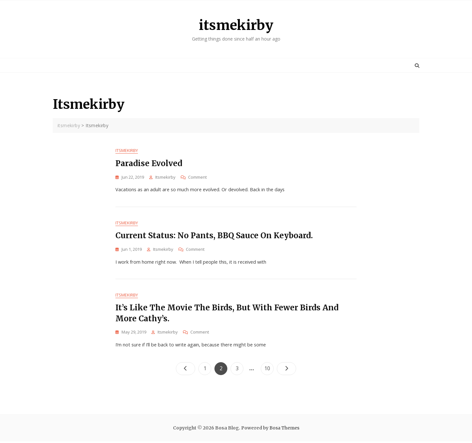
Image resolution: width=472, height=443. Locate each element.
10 (269, 369)
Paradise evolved (148, 164)
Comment (197, 177)
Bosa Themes (284, 430)
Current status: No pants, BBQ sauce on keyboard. (214, 236)
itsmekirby (236, 25)
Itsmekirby (126, 151)
